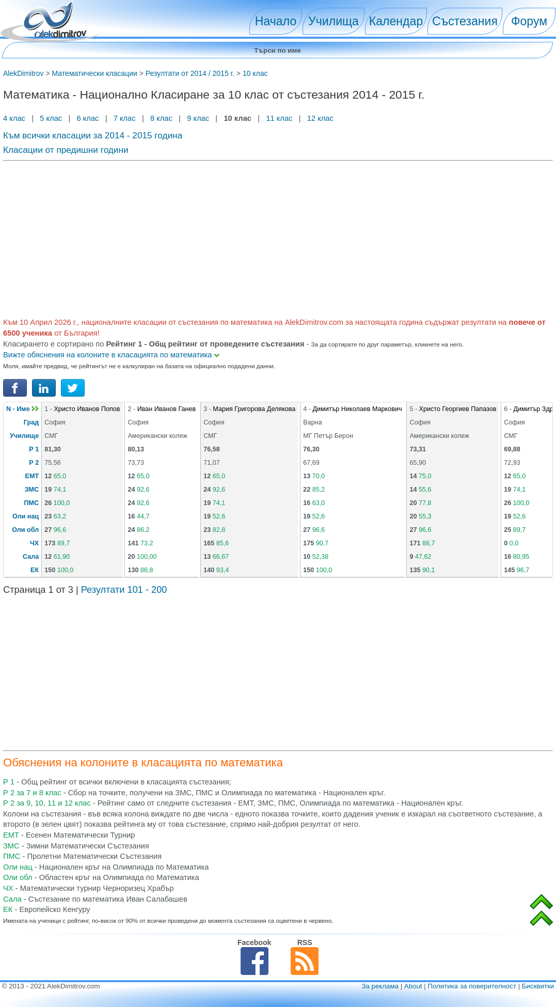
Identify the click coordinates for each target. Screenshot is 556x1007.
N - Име (22, 409)
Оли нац (25, 516)
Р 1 (34, 449)
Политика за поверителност (471, 986)
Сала (31, 556)
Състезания (465, 21)
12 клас (321, 118)
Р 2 (34, 462)
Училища (333, 21)
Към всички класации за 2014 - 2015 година (92, 135)
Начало (275, 21)
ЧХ (34, 543)
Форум (529, 21)
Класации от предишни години (66, 150)
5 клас (51, 118)
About (413, 986)
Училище (24, 435)
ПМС (31, 503)
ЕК (34, 570)
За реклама (380, 986)
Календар (396, 21)
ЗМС (32, 489)
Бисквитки (538, 986)
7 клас (125, 118)
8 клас (161, 118)
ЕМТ (32, 476)
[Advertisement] (278, 237)
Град (31, 422)
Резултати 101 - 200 (124, 590)
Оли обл (25, 529)
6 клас (87, 118)
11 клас (279, 118)
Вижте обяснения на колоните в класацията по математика (111, 355)
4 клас (15, 118)
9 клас (198, 118)
